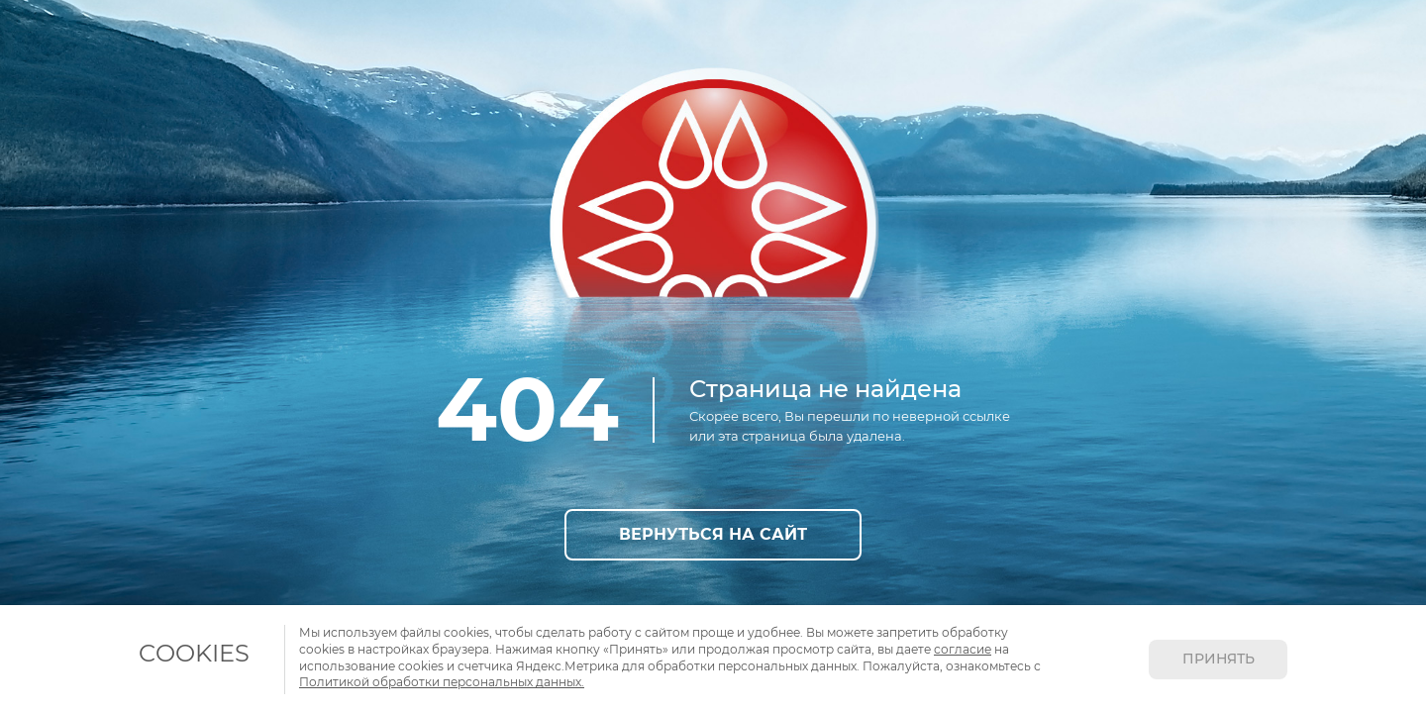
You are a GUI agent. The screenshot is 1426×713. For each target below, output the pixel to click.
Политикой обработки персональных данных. (441, 681)
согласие (962, 649)
